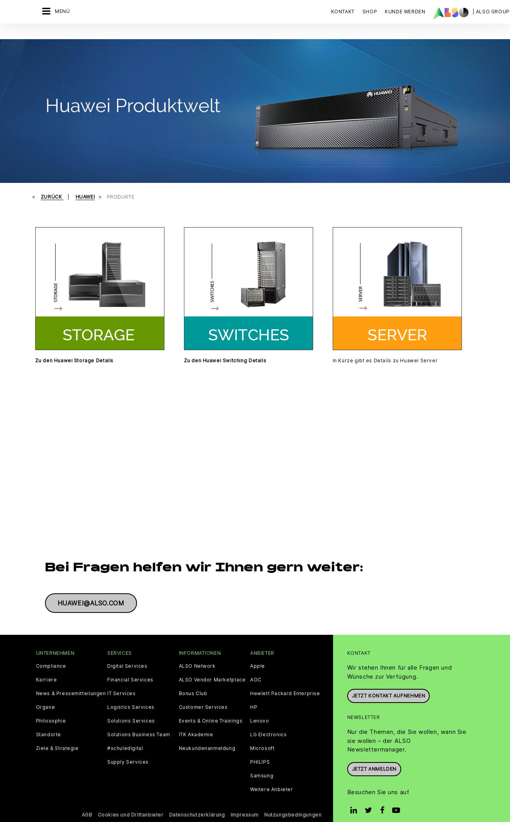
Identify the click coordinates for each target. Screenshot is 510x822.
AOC (255, 670)
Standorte (48, 725)
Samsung (261, 766)
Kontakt (343, 11)
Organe (45, 697)
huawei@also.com (91, 593)
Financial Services (130, 670)
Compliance (51, 656)
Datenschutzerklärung (197, 805)
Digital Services (127, 656)
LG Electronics (268, 725)
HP (253, 697)
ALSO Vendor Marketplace (212, 670)
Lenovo (259, 711)
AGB (87, 805)
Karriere (46, 670)
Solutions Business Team (138, 725)
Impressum (245, 805)
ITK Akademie (196, 725)
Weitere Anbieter (271, 779)
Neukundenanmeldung (207, 738)
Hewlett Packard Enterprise (285, 684)
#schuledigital (125, 738)
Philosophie (51, 711)
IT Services (121, 684)
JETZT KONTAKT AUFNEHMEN (388, 686)
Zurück (52, 187)
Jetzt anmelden (374, 759)
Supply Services (128, 752)
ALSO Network (197, 656)
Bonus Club (193, 684)
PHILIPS (260, 752)
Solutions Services (131, 711)
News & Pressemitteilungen (71, 684)
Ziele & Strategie (57, 738)
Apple (257, 656)
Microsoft (262, 738)
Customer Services (203, 697)
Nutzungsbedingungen (292, 805)
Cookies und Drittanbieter (131, 805)
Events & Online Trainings (211, 711)
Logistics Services (131, 697)
